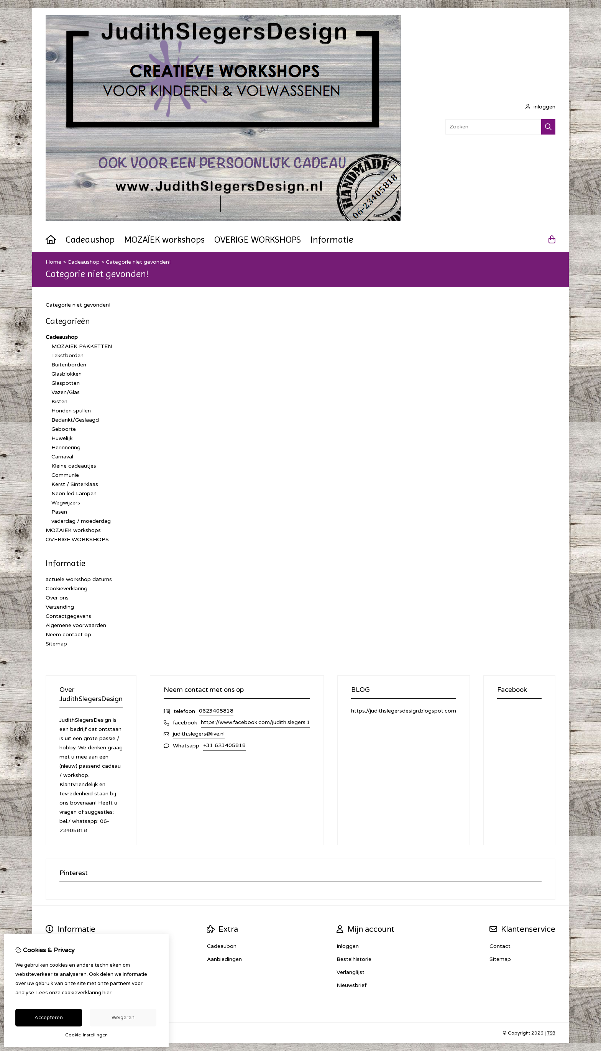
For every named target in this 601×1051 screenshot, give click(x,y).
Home (53, 262)
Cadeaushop (90, 239)
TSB (551, 1033)
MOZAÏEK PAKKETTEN (81, 346)
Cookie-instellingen (86, 1035)
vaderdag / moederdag (81, 521)
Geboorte (63, 429)
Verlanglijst (351, 972)
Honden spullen (71, 410)
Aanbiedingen (224, 959)
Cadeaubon (221, 946)
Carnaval (62, 456)
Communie (65, 475)
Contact (500, 946)
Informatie (331, 239)
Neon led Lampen (74, 493)
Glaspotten (65, 383)
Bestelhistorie (354, 959)
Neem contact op (68, 634)
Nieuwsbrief (351, 985)
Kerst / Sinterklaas (74, 484)
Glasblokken (66, 374)
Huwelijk (61, 438)
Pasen (59, 512)
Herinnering (65, 447)
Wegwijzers (65, 502)
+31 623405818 (224, 745)
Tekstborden (67, 355)
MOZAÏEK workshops (164, 239)
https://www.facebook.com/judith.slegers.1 (255, 722)
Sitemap (56, 643)
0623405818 (216, 711)
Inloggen (348, 946)
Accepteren (48, 1018)
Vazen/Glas (65, 392)
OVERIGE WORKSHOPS (257, 239)
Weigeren (123, 1018)
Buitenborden (68, 364)
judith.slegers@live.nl (199, 734)
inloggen (540, 106)
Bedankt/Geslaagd (75, 420)
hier (107, 993)
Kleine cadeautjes (73, 466)
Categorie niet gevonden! (138, 262)
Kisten (59, 401)
